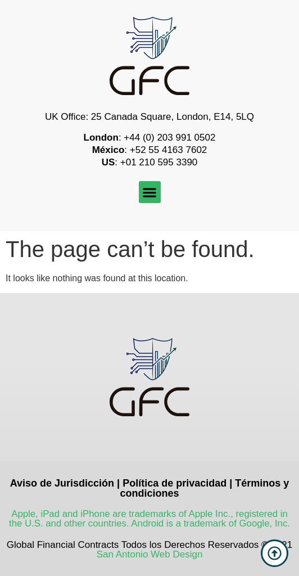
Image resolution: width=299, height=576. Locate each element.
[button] (150, 192)
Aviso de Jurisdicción (62, 483)
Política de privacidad (174, 483)
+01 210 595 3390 (159, 162)
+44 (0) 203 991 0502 (169, 137)
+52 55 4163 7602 (168, 150)
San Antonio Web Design (150, 554)
